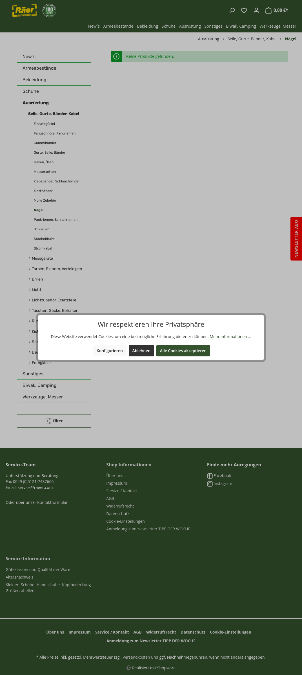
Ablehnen (141, 350)
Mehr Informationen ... (230, 336)
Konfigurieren (110, 350)
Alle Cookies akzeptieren (183, 350)
